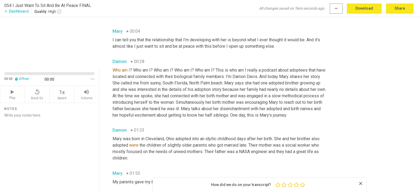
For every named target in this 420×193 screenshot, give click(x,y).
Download (364, 8)
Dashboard (16, 11)
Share (400, 8)
